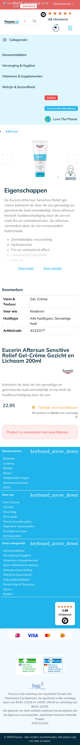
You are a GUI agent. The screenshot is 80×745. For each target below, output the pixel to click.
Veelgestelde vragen (16, 477)
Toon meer (26, 268)
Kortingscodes (12, 536)
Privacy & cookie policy (17, 521)
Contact (8, 507)
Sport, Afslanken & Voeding (20, 565)
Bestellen (9, 458)
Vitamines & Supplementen (22, 76)
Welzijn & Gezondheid (18, 87)
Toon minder (52, 268)
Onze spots (10, 516)
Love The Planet (61, 119)
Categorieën (15, 39)
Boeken (8, 594)
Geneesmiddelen (14, 55)
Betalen (8, 468)
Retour (7, 473)
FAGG (7, 487)
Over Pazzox (11, 502)
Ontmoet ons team (15, 531)
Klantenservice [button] (62, 3)
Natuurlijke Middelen (16, 579)
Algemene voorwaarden (18, 526)
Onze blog (9, 512)
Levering (8, 463)
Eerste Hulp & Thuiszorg (18, 584)
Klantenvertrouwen (15, 482)
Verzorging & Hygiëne (18, 65)
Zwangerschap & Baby (18, 570)
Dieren (7, 589)
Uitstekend (58, 19)
